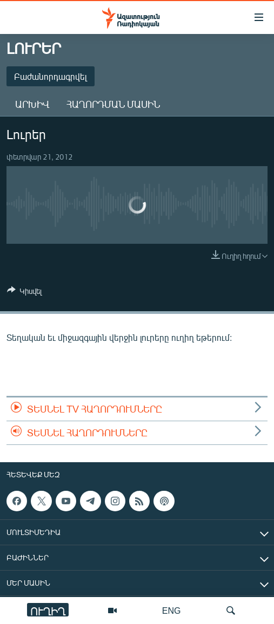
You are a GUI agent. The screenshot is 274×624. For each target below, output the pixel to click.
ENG (171, 610)
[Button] (24, 293)
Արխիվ (32, 104)
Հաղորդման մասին (113, 104)
